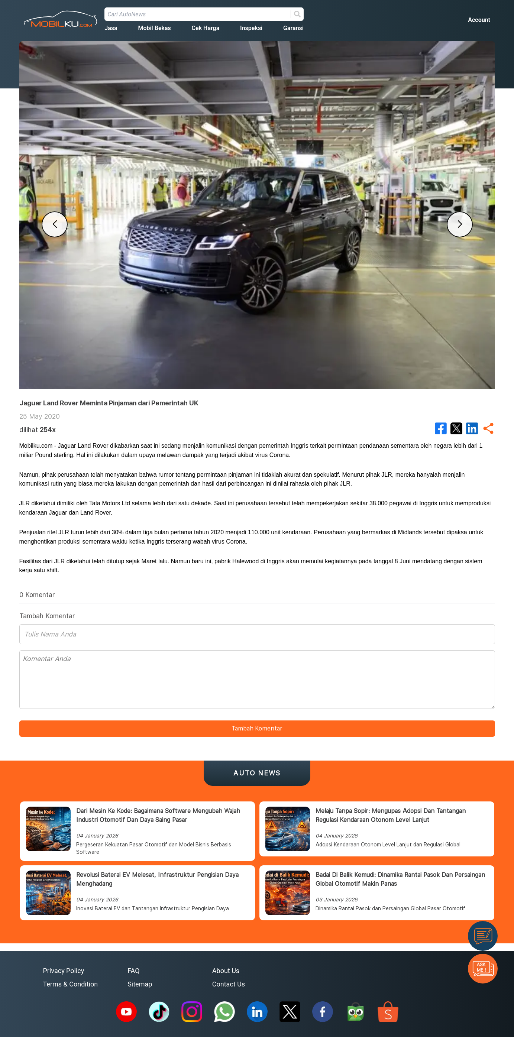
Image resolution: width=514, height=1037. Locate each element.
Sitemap (139, 984)
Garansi (293, 28)
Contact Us (228, 984)
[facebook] (440, 428)
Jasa (110, 28)
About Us (225, 971)
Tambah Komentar (257, 728)
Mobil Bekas (154, 28)
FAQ (133, 971)
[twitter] (456, 428)
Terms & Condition (70, 984)
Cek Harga (206, 28)
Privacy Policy (63, 971)
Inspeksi (251, 28)
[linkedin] (472, 428)
